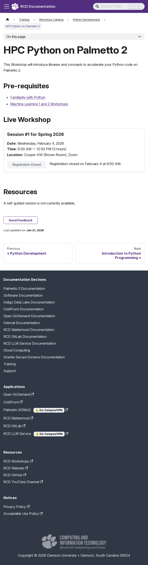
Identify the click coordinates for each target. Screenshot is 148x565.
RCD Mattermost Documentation (28, 330)
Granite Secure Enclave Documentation (34, 357)
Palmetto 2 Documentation (24, 288)
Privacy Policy (16, 507)
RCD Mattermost (18, 418)
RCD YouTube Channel (23, 482)
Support (9, 371)
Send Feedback (20, 220)
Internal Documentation (21, 323)
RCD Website (15, 468)
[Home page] (7, 19)
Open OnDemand (18, 394)
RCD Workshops (18, 461)
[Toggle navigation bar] (6, 6)
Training (9, 364)
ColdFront (13, 402)
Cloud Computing (16, 350)
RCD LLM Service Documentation (29, 343)
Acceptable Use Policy (23, 513)
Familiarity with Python (27, 97)
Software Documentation (23, 295)
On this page (16, 37)
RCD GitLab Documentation (25, 336)
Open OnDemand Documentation (29, 316)
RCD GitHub (14, 475)
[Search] (119, 6)
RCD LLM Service (35, 433)
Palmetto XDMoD (35, 410)
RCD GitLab (14, 426)
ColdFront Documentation (23, 309)
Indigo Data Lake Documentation (29, 302)
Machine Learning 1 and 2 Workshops (39, 104)
